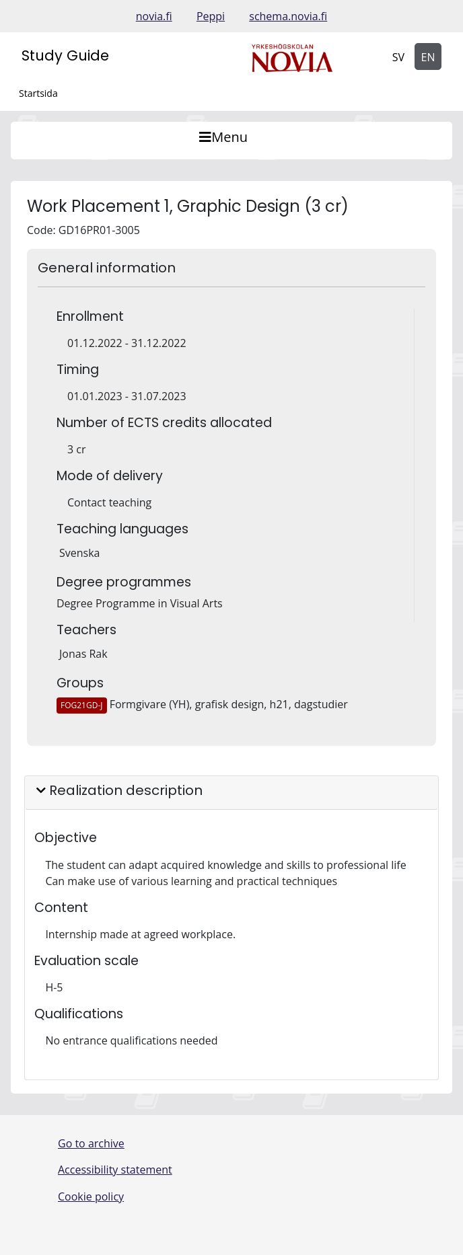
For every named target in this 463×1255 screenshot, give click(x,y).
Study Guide (65, 55)
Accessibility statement (115, 1169)
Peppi (211, 16)
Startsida (38, 93)
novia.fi (154, 16)
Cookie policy (91, 1196)
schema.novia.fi (288, 16)
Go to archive (91, 1143)
